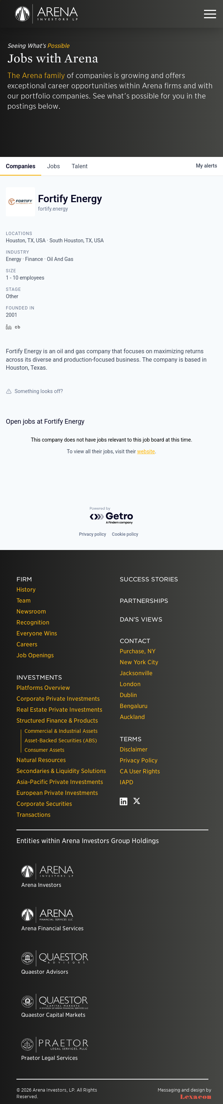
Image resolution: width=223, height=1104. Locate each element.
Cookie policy (125, 534)
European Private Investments (57, 792)
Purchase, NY (137, 651)
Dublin (128, 695)
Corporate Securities (44, 803)
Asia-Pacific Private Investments (59, 781)
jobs (53, 166)
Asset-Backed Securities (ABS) (60, 740)
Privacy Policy (139, 760)
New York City (139, 662)
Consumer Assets (44, 750)
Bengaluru (133, 706)
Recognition (32, 622)
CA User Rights (140, 771)
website (146, 451)
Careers (26, 644)
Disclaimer (133, 749)
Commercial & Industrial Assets (60, 731)
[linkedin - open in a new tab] (123, 803)
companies (20, 166)
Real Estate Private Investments (59, 709)
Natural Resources (41, 760)
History (26, 589)
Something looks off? (34, 391)
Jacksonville (136, 673)
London (130, 684)
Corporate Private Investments (58, 698)
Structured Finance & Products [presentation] (57, 720)
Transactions (33, 814)
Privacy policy (92, 534)
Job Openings (35, 655)
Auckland (132, 716)
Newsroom (31, 611)
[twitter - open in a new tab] (137, 803)
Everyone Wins (36, 633)
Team (23, 600)
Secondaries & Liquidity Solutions (61, 771)
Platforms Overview (43, 687)
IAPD (126, 782)
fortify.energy (53, 209)
